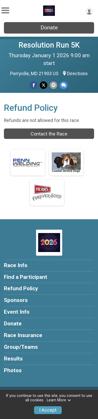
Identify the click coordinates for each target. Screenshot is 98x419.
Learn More (59, 400)
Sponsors (16, 300)
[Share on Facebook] (33, 85)
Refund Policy (21, 288)
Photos (13, 370)
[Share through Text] (64, 85)
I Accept (47, 410)
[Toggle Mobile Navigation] (5, 10)
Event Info (17, 312)
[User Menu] (89, 11)
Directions (77, 73)
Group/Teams (21, 347)
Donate (49, 27)
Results (13, 359)
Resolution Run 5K (49, 45)
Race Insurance (23, 335)
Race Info (15, 265)
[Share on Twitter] (43, 85)
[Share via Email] (53, 85)
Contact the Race (49, 134)
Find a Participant (25, 277)
